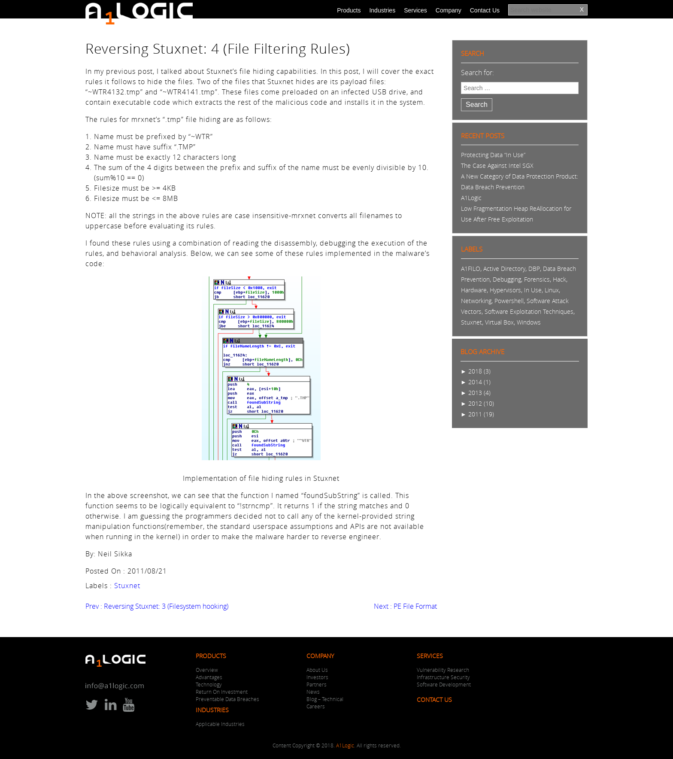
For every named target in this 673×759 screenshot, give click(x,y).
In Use (533, 290)
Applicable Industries (220, 723)
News (313, 691)
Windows (529, 322)
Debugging (507, 279)
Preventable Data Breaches (227, 698)
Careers (315, 706)
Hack (559, 279)
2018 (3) (476, 371)
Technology (209, 684)
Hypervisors (505, 290)
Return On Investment (222, 691)
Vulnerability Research (443, 669)
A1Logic (471, 198)
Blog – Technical (324, 698)
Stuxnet (127, 585)
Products (349, 10)
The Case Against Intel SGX (497, 165)
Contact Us (485, 10)
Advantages (209, 677)
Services (415, 10)
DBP (534, 268)
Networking (476, 301)
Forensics (537, 279)
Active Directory (504, 268)
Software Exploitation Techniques (529, 311)
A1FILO (470, 268)
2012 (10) (477, 403)
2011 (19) (477, 414)
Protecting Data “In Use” (493, 155)
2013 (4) (476, 393)
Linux (552, 290)
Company (448, 10)
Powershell (509, 301)
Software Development (444, 684)
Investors (317, 677)
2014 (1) (476, 382)
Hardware (474, 290)
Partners (316, 684)
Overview (207, 669)
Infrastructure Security (443, 677)
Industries (382, 10)
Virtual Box (499, 322)
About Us (317, 669)
